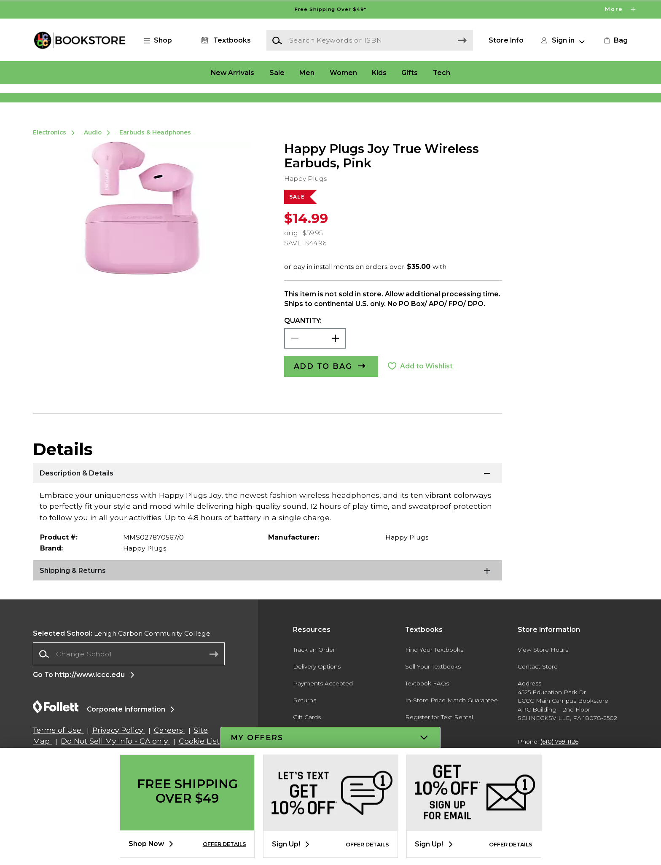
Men (306, 72)
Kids (379, 72)
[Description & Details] (267, 502)
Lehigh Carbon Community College (121, 662)
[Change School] (129, 682)
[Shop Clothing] (114, 99)
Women (343, 72)
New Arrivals (232, 72)
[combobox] (129, 682)
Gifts (409, 72)
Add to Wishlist (426, 395)
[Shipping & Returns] (267, 599)
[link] (615, 40)
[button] (162, 40)
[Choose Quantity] (315, 367)
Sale (277, 72)
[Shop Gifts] (546, 99)
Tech (441, 72)
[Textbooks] (224, 40)
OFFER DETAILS (224, 844)
